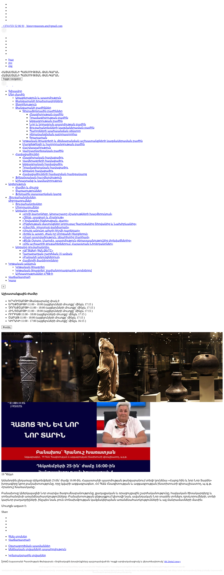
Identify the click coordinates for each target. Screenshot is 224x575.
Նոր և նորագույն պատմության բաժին (57, 124)
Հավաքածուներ (27, 154)
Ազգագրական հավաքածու (42, 164)
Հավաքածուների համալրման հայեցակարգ (54, 174)
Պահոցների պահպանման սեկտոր (55, 130)
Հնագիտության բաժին (46, 114)
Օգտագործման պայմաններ (29, 545)
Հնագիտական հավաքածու (43, 157)
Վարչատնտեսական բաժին (43, 150)
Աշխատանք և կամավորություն (38, 180)
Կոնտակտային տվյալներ (27, 555)
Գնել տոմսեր (17, 536)
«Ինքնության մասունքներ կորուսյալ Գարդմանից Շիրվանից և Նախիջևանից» (79, 223)
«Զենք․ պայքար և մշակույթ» (43, 217)
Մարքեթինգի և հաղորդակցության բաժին (53, 144)
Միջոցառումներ (27, 207)
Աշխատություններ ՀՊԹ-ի (34, 273)
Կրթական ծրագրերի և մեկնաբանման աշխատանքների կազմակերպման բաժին (82, 140)
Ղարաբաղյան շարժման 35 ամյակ (47, 253)
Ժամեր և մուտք (26, 187)
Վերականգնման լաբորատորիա (53, 134)
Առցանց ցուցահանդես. (32, 247)
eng (10, 65)
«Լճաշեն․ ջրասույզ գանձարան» (45, 227)
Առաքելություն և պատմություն (38, 97)
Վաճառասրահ (19, 277)
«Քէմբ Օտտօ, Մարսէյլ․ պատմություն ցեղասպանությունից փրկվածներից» (76, 240)
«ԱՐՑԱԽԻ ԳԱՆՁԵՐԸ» (37, 250)
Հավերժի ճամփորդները (40, 260)
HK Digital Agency (172, 561)
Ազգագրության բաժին (46, 121)
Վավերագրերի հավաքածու (42, 160)
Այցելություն (17, 184)
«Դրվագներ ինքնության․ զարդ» (45, 220)
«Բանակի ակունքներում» (41, 257)
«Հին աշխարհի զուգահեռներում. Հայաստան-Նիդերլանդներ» (67, 243)
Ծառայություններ (28, 190)
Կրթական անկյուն (22, 263)
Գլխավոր (15, 91)
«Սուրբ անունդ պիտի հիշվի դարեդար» (51, 230)
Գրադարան (38, 137)
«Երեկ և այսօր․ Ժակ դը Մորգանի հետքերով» (55, 233)
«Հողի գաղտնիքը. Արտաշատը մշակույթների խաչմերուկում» (67, 213)
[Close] (3, 286)
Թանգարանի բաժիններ (33, 107)
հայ (11, 59)
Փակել (6, 327)
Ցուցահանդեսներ (28, 203)
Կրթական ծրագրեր (30, 267)
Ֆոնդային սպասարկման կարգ (38, 194)
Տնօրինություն (26, 104)
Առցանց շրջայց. (27, 210)
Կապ (12, 280)
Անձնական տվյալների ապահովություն (37, 549)
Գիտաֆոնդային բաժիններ (42, 111)
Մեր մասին (16, 94)
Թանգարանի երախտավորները (39, 101)
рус (10, 62)
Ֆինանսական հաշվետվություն (38, 177)
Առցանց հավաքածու (37, 170)
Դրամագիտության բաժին (48, 117)
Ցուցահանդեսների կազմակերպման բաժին (61, 127)
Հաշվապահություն (36, 147)
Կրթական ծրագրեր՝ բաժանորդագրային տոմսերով (53, 270)
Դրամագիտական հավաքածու (45, 167)
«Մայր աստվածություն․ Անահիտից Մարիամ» (55, 237)
